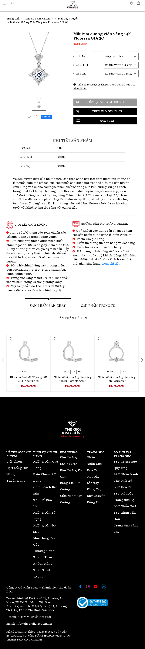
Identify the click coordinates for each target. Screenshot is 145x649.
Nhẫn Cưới (95, 464)
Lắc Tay (93, 483)
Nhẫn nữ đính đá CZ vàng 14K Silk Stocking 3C (28, 379)
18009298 (24, 616)
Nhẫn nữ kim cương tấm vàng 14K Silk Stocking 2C (72, 379)
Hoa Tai (92, 470)
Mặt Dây (93, 476)
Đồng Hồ (93, 502)
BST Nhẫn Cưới (125, 506)
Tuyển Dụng (16, 480)
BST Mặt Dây (123, 493)
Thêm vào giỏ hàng (107, 111)
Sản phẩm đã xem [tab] (72, 318)
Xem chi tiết (111, 263)
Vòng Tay (94, 489)
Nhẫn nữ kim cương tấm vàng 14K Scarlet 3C (116, 379)
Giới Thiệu (14, 461)
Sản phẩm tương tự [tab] (98, 305)
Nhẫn (91, 457)
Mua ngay (107, 120)
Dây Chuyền (96, 496)
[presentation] (3, 360)
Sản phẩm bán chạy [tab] (48, 305)
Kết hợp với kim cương (105, 102)
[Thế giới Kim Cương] (4, 3)
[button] (12, 3)
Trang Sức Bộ (124, 500)
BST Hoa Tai (123, 487)
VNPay (38, 576)
